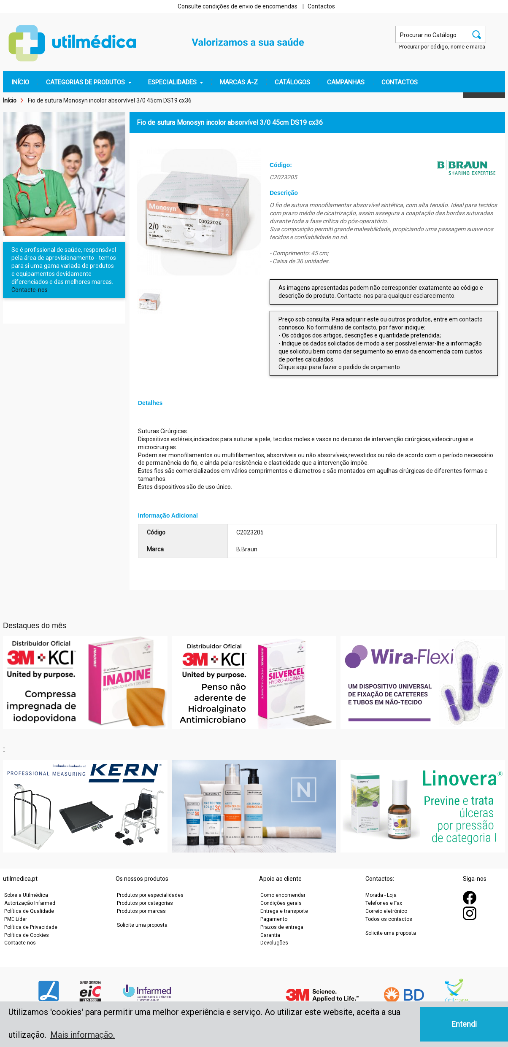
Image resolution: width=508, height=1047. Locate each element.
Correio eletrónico (386, 911)
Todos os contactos (388, 919)
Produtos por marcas (141, 911)
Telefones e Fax (383, 903)
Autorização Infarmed (29, 903)
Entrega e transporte (284, 911)
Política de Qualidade (29, 911)
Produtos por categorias (145, 903)
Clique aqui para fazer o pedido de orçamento (339, 367)
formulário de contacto (345, 327)
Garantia (270, 935)
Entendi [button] (464, 1024)
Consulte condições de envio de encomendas (237, 6)
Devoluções (274, 943)
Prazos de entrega (281, 927)
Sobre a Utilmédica (26, 895)
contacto (471, 319)
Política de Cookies (26, 935)
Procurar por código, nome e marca (442, 46)
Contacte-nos (29, 289)
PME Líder (15, 919)
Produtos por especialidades (150, 895)
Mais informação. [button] (82, 1035)
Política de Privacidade (30, 927)
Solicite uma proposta (142, 925)
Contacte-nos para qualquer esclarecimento (395, 295)
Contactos (321, 6)
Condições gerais (281, 903)
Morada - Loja (381, 895)
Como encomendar (282, 895)
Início (9, 100)
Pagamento (273, 919)
